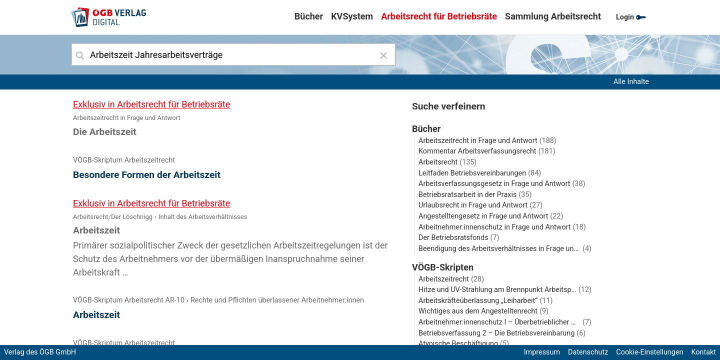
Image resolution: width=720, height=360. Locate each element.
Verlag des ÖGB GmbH (40, 352)
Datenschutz (588, 352)
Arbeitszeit (96, 314)
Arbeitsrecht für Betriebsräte (439, 16)
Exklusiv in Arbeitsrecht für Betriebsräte (151, 104)
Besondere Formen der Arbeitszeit (146, 174)
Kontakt (703, 352)
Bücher (308, 16)
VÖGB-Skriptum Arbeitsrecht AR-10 (128, 300)
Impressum (542, 352)
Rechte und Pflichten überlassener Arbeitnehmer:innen (277, 300)
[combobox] (233, 54)
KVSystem (352, 16)
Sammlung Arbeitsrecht (553, 16)
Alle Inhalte (631, 82)
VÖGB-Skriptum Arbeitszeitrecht (124, 160)
